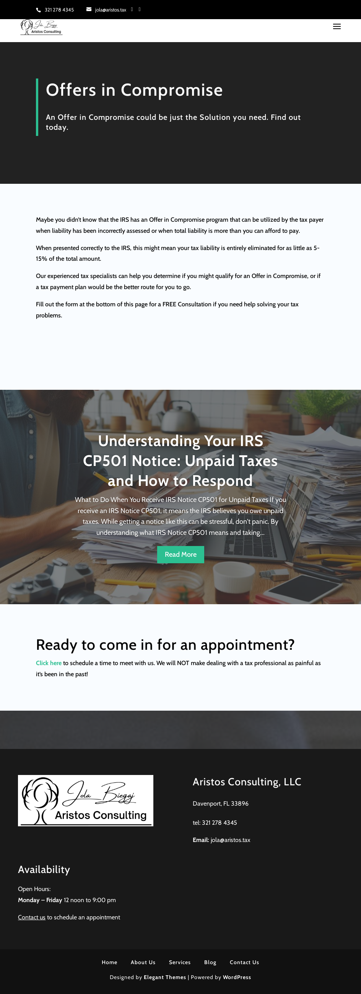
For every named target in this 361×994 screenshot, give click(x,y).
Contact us (32, 917)
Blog (210, 962)
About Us (143, 962)
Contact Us (244, 962)
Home (109, 962)
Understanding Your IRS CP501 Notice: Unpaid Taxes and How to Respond (180, 460)
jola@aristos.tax (230, 840)
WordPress (237, 977)
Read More (181, 554)
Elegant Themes (165, 977)
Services (180, 962)
